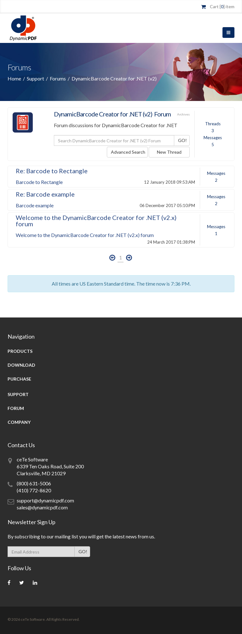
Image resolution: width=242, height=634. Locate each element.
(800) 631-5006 (34, 483)
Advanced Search (128, 152)
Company (19, 422)
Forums (58, 78)
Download (21, 365)
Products (20, 351)
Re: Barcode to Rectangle (52, 171)
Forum (16, 408)
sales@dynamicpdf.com (42, 507)
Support (35, 78)
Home (14, 78)
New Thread (169, 152)
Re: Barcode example (45, 194)
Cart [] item (222, 6)
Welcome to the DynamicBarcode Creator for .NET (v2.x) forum (96, 221)
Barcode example (35, 205)
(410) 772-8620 (34, 490)
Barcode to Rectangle (39, 182)
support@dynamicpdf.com (45, 500)
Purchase (19, 379)
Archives (183, 114)
